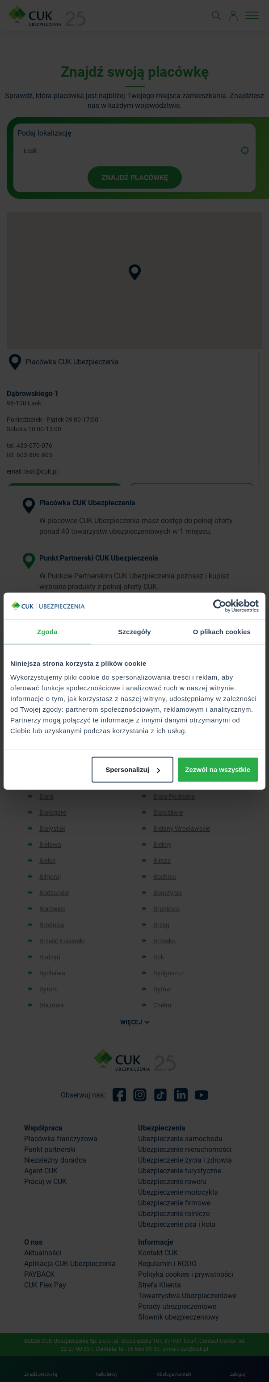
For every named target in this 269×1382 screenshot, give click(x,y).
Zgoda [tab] (47, 631)
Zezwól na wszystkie (217, 769)
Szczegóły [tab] (134, 631)
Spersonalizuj (132, 769)
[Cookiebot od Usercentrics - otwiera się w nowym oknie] (220, 605)
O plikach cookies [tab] (222, 631)
